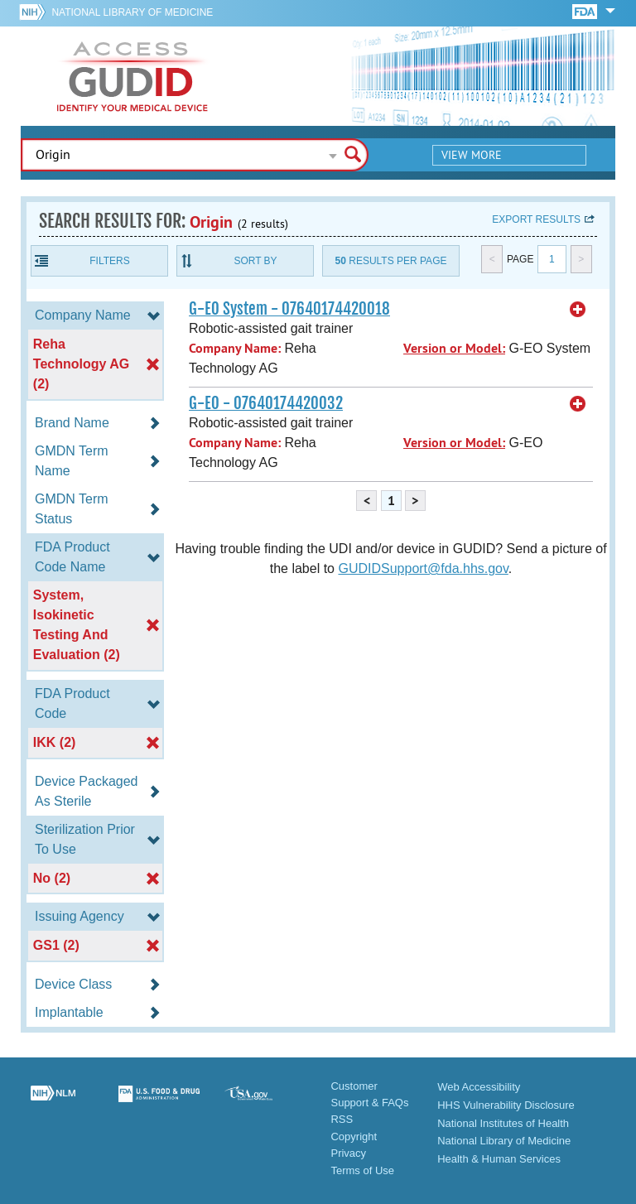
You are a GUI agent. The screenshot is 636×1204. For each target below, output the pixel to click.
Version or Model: (454, 348)
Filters (109, 261)
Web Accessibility (478, 1087)
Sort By (255, 261)
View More (471, 154)
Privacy (348, 1153)
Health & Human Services (499, 1159)
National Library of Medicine (132, 12)
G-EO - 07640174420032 (266, 403)
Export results (536, 219)
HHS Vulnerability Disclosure (506, 1105)
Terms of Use (362, 1170)
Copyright (353, 1136)
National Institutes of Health (503, 1123)
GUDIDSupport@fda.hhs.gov (423, 568)
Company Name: (235, 348)
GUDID (132, 76)
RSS (341, 1119)
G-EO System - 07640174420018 (289, 309)
